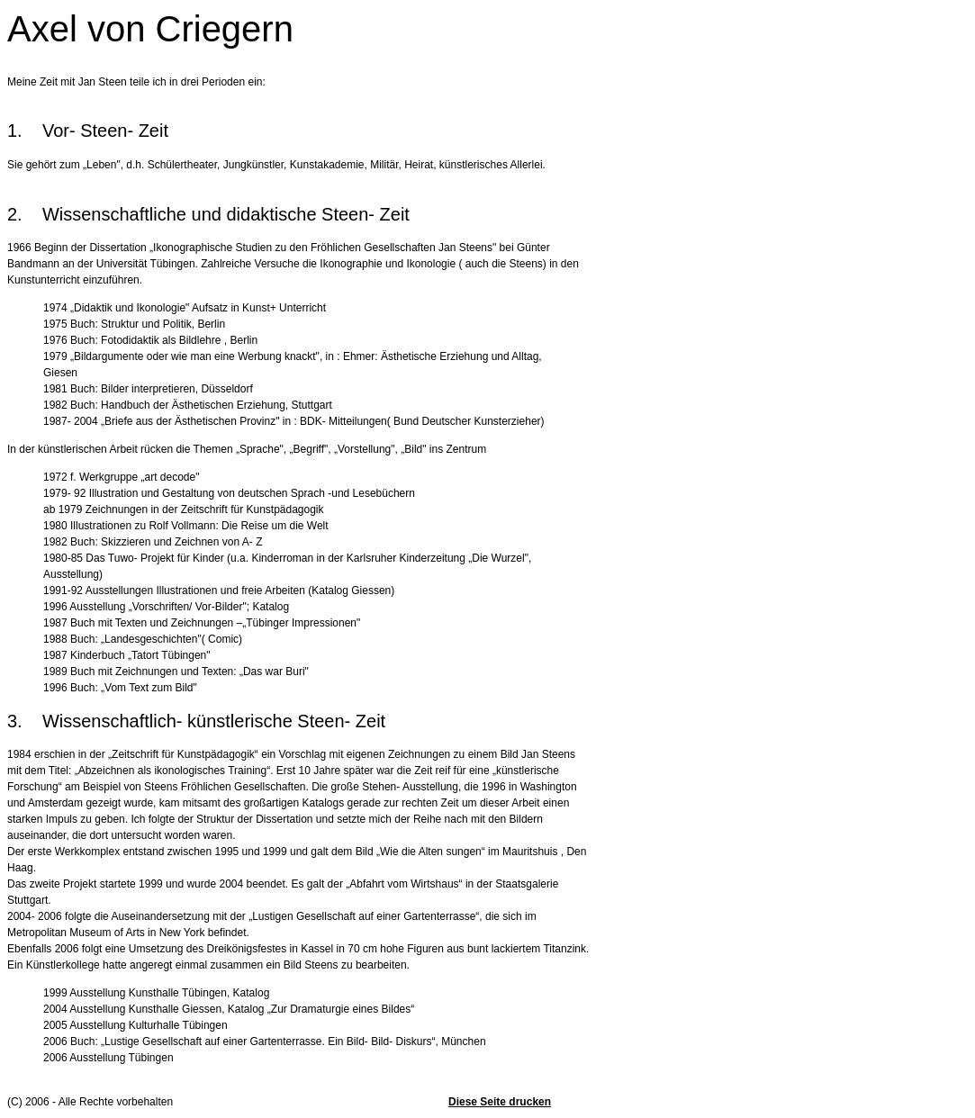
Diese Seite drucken (499, 1101)
